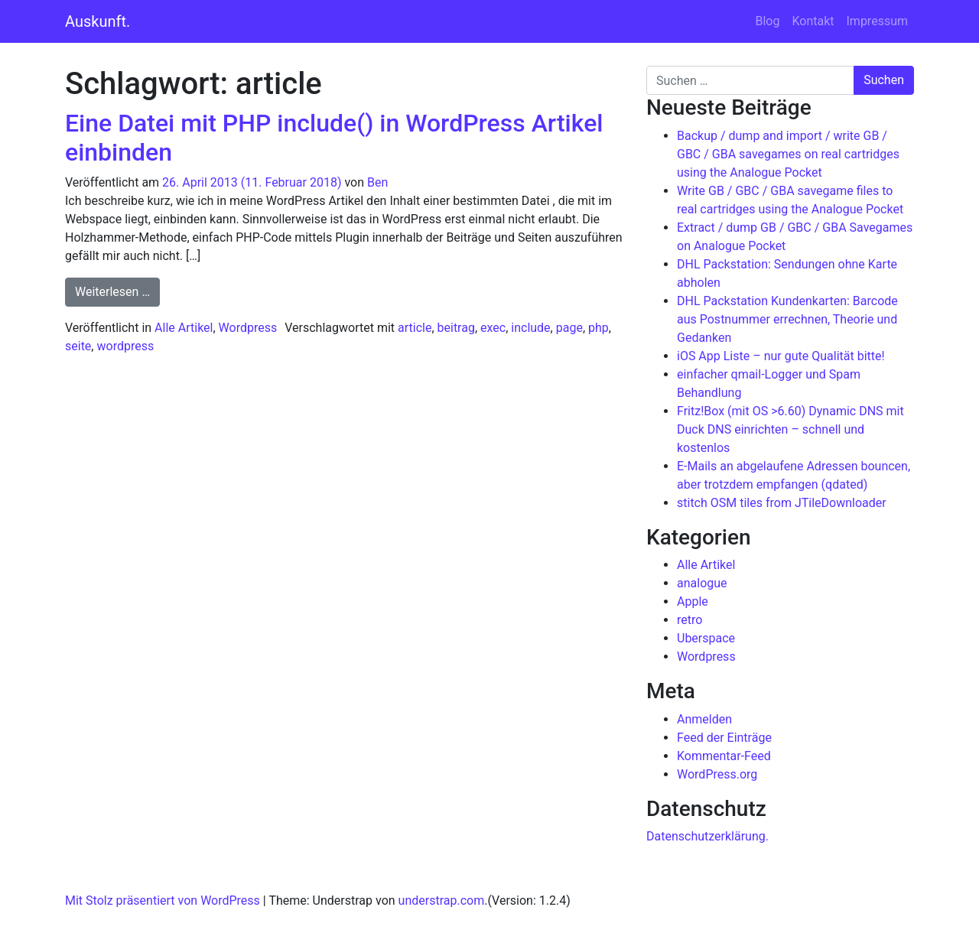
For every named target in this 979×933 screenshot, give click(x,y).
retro (689, 620)
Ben (377, 182)
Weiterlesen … (117, 290)
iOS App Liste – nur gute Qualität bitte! (781, 356)
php (598, 327)
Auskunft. (97, 21)
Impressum (878, 21)
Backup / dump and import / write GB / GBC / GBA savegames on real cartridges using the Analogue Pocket (788, 154)
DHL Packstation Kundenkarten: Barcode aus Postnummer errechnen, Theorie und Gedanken (787, 319)
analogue (702, 583)
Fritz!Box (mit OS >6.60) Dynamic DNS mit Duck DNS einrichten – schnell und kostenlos (790, 429)
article (414, 327)
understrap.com (441, 900)
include (530, 327)
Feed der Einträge (724, 737)
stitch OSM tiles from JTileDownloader (781, 503)
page (569, 327)
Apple (692, 601)
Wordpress (248, 327)
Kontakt (813, 21)
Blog (767, 21)
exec (493, 327)
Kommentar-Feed (724, 756)
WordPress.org (717, 774)
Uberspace (706, 638)
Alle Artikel (183, 327)
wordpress (125, 346)
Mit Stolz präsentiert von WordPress (162, 900)
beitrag (456, 327)
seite (78, 346)
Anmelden (704, 719)
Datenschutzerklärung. (707, 836)
